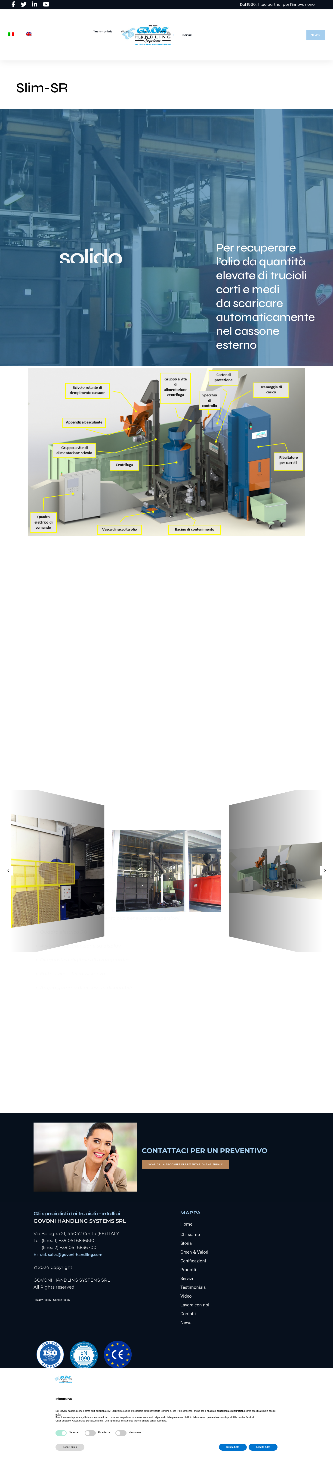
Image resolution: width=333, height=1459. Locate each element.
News (185, 1334)
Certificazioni (193, 1273)
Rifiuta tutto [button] (232, 1447)
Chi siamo (190, 1246)
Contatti (258, 35)
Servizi (111, 35)
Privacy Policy (42, 1322)
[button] (315, 35)
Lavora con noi (233, 35)
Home (52, 35)
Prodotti (92, 35)
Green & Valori (194, 1264)
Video (209, 35)
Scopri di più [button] (70, 1447)
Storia (186, 1255)
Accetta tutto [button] (263, 1447)
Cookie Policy (61, 1322)
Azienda (71, 35)
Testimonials (187, 35)
